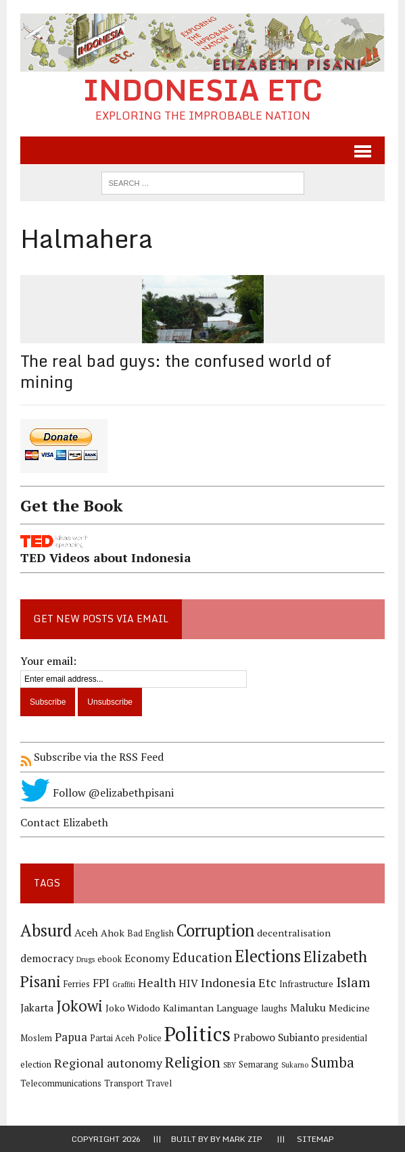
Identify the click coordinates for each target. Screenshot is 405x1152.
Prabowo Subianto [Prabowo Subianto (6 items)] (276, 1037)
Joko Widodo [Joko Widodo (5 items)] (132, 1007)
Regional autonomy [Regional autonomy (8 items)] (108, 1063)
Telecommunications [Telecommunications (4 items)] (60, 1083)
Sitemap (315, 1138)
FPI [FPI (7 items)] (101, 983)
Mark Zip (242, 1138)
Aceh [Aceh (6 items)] (86, 933)
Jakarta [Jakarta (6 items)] (36, 1008)
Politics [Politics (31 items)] (197, 1034)
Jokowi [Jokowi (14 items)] (79, 1006)
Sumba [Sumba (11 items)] (332, 1062)
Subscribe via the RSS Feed (92, 756)
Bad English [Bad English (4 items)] (150, 933)
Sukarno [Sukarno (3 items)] (294, 1065)
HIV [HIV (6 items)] (188, 983)
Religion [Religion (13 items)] (192, 1062)
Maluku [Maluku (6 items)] (308, 1008)
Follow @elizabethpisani (97, 792)
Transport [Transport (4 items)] (123, 1083)
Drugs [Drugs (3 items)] (85, 959)
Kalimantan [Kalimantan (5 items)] (188, 1007)
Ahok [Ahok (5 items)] (112, 932)
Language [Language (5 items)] (237, 1007)
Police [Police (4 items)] (149, 1038)
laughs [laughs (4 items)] (274, 1008)
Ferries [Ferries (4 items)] (77, 984)
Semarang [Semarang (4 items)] (259, 1064)
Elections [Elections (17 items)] (268, 956)
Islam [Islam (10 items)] (353, 982)
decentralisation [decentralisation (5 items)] (294, 932)
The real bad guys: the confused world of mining (175, 371)
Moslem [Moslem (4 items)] (36, 1038)
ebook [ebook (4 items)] (109, 959)
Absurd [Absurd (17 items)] (46, 930)
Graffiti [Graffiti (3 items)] (123, 984)
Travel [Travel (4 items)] (159, 1083)
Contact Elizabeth (64, 822)
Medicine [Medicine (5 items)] (349, 1007)
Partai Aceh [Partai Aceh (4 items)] (112, 1038)
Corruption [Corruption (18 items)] (215, 930)
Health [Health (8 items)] (157, 982)
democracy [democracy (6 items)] (47, 958)
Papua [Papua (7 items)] (71, 1037)
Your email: (48, 660)
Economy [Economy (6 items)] (147, 958)
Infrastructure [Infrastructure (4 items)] (306, 984)
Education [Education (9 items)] (202, 957)
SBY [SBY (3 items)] (229, 1065)
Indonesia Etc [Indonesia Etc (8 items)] (239, 982)
